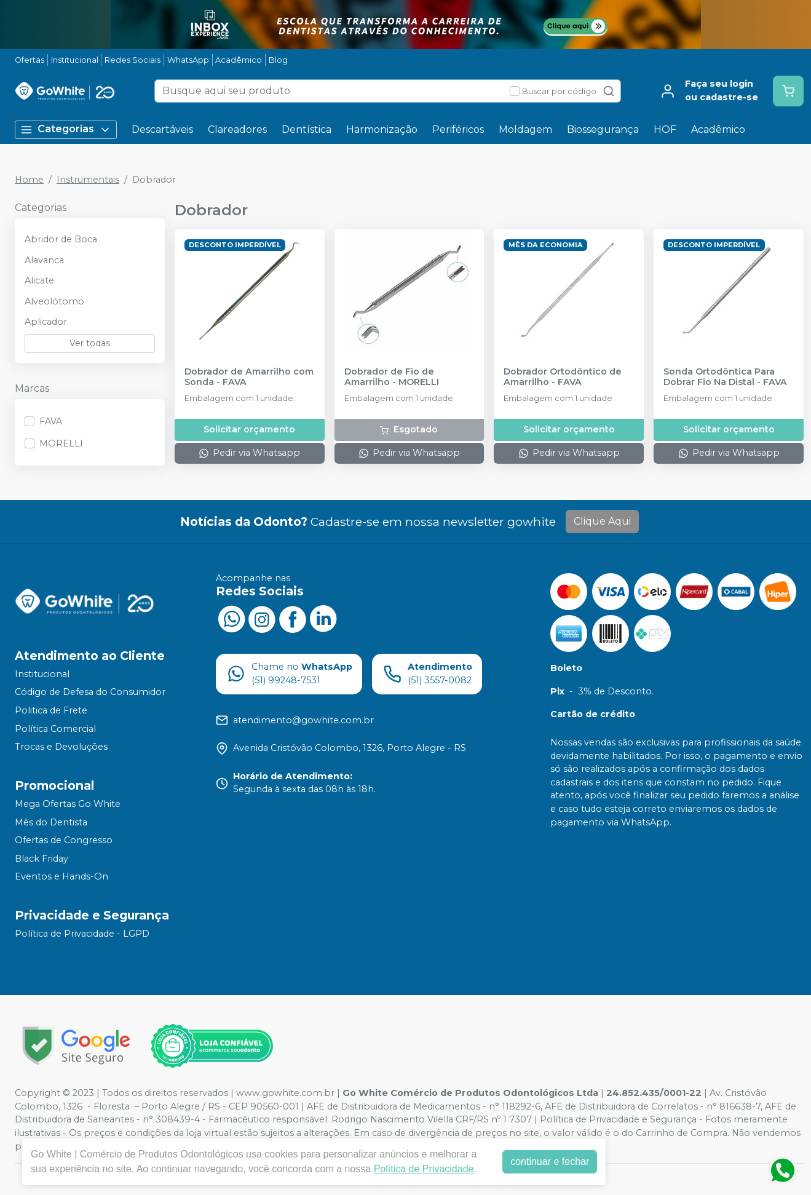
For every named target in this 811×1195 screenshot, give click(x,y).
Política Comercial (55, 728)
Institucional (74, 60)
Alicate (39, 280)
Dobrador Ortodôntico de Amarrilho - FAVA (563, 377)
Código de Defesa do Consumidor (90, 692)
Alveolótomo (54, 301)
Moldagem (525, 129)
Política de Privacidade (424, 1169)
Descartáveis (162, 129)
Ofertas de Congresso (64, 840)
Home (29, 179)
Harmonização (381, 129)
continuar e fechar (549, 1161)
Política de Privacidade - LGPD (82, 933)
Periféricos (458, 129)
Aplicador (46, 321)
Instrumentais (88, 179)
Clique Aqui (602, 521)
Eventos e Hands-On (61, 877)
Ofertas (29, 60)
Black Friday (41, 858)
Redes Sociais (132, 60)
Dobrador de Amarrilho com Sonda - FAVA (249, 377)
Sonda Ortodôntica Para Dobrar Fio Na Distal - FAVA (725, 377)
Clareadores (237, 129)
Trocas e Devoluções (61, 747)
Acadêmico (238, 60)
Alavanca (44, 260)
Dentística (306, 129)
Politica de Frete (51, 710)
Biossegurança (603, 129)
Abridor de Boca (61, 239)
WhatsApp (188, 60)
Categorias (65, 129)
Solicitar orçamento (249, 429)
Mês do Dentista (51, 822)
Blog (278, 60)
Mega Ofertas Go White (68, 803)
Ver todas (89, 343)
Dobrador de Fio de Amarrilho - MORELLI (391, 377)
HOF (665, 129)
